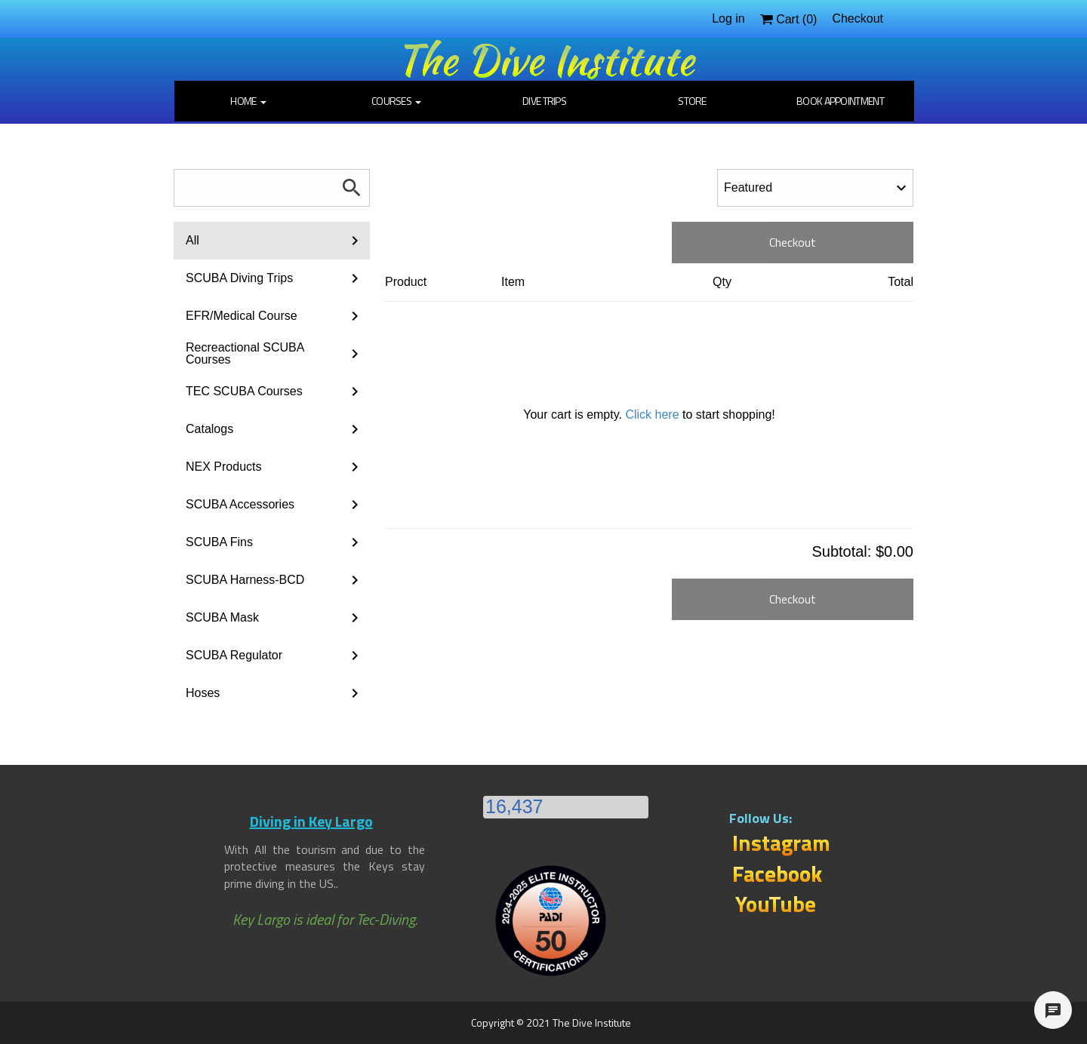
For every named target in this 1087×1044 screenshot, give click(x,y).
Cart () (789, 19)
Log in (728, 18)
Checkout (857, 18)
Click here (652, 414)
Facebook (777, 873)
